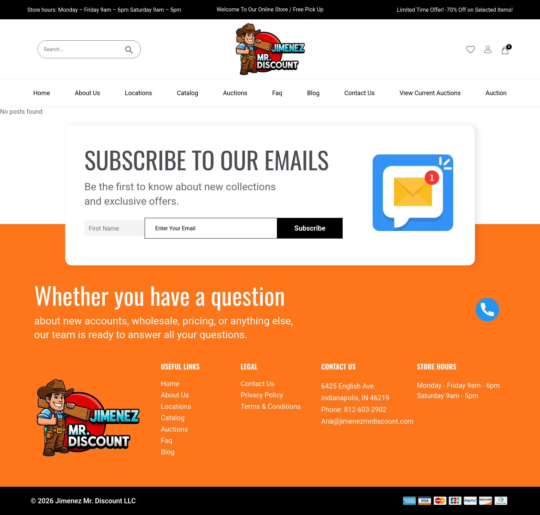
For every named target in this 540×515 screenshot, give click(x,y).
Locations (138, 93)
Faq (277, 93)
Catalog (187, 93)
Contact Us (359, 93)
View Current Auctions (430, 93)
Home (41, 93)
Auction (496, 93)
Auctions (235, 93)
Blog (313, 93)
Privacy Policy (262, 395)
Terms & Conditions (271, 406)
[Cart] (505, 50)
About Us (87, 93)
